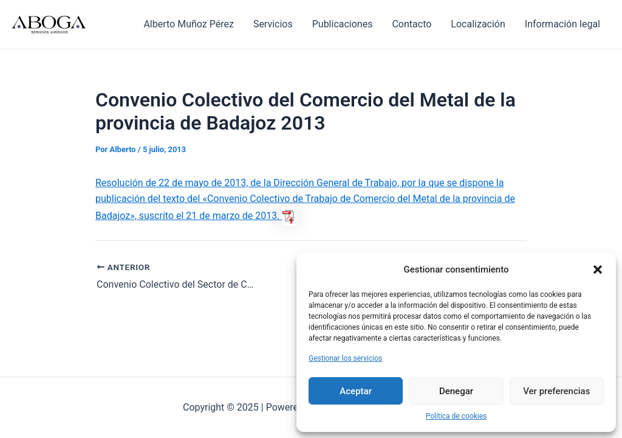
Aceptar (356, 391)
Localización (478, 24)
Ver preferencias (556, 391)
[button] (598, 269)
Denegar (456, 391)
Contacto (411, 24)
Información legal (562, 24)
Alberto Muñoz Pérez (188, 24)
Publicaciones (342, 24)
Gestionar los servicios (345, 358)
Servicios (273, 24)
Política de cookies (456, 416)
